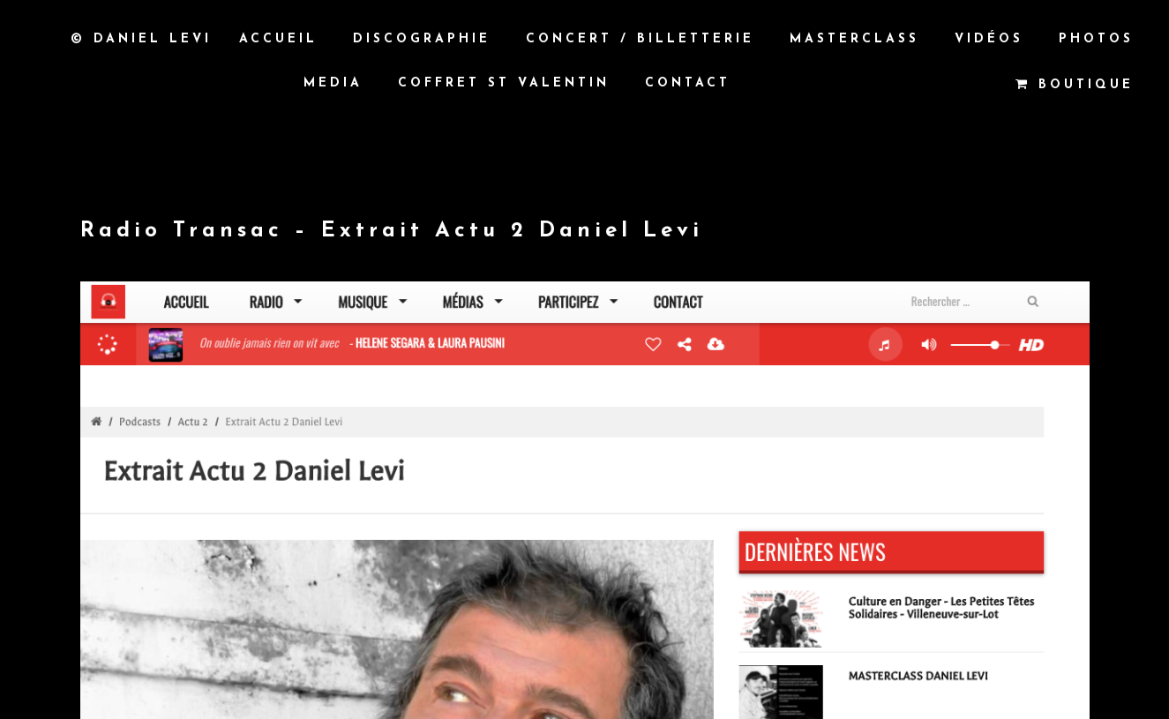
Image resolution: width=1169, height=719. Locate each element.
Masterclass (854, 39)
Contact (688, 83)
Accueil (278, 39)
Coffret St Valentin (504, 83)
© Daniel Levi (141, 39)
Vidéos (989, 39)
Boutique (1074, 85)
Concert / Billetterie (640, 39)
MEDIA (333, 83)
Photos (1096, 39)
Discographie (422, 39)
